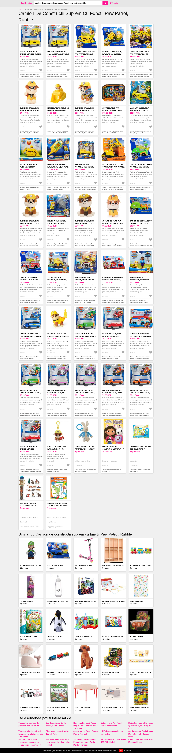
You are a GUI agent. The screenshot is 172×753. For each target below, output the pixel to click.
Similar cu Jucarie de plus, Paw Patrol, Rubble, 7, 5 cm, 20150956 (112, 245)
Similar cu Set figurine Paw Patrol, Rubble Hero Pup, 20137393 (85, 301)
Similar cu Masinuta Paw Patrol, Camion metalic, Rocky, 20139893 (30, 414)
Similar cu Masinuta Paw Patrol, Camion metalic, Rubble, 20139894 (30, 75)
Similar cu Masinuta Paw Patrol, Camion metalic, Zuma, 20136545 (140, 414)
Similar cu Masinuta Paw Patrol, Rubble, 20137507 (29, 188)
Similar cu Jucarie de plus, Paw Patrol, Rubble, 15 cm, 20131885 (84, 245)
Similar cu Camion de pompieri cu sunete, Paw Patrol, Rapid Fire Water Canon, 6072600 (113, 302)
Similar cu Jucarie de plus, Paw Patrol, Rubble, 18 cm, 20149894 (84, 132)
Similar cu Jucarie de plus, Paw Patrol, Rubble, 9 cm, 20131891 (29, 132)
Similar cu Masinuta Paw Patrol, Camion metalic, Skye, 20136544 (84, 414)
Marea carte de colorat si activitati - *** (113, 448)
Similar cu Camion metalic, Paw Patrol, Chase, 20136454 (29, 357)
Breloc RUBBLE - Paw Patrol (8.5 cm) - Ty (56, 448)
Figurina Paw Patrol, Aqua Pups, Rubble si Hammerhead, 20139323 (57, 223)
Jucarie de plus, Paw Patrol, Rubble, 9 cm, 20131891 (29, 110)
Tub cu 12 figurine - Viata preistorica (28, 504)
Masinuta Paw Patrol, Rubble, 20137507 (29, 166)
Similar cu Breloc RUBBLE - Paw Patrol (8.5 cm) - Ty (57, 470)
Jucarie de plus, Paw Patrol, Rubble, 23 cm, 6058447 (30, 223)
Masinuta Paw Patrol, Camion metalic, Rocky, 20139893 (30, 392)
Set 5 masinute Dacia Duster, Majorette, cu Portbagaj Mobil (140, 734)
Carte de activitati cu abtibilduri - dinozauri (57, 504)
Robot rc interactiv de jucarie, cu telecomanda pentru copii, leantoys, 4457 (30, 742)
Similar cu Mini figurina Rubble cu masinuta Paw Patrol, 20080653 (57, 132)
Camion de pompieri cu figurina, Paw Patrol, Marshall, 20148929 (30, 280)
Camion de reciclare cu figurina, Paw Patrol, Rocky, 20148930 (141, 167)
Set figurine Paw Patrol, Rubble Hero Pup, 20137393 (84, 280)
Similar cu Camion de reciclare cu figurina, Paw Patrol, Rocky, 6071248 (141, 245)
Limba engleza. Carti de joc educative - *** (140, 448)
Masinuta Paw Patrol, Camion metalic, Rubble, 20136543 (58, 54)
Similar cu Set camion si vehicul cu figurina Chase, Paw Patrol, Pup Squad (140, 358)
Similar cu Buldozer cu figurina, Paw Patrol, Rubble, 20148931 (86, 75)
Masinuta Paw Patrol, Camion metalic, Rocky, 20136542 (85, 336)
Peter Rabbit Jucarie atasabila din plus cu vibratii (85, 449)
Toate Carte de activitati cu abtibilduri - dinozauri (55, 527)
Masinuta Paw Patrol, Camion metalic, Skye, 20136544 (85, 392)
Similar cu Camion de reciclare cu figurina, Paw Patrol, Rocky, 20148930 (140, 189)
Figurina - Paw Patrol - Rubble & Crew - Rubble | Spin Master (58, 336)
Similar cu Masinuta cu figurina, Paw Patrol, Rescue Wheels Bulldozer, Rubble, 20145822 (141, 76)
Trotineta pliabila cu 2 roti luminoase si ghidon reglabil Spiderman (30, 734)
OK (121, 751)
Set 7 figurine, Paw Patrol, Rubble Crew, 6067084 (112, 110)
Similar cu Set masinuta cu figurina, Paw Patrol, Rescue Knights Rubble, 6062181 (86, 189)
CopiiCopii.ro (26, 3)
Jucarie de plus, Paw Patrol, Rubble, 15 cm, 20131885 (85, 223)
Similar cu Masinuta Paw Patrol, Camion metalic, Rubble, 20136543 (57, 75)
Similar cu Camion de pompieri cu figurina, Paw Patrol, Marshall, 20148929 (30, 302)
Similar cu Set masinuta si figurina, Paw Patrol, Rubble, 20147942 (57, 301)
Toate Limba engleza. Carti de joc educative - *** (140, 470)
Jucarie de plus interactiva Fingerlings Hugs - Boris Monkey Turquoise (84, 742)
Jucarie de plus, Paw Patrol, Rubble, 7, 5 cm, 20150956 (112, 223)
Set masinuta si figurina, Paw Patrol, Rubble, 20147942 (57, 280)
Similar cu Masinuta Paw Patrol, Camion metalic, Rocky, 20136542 (85, 357)
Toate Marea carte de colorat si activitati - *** (111, 470)
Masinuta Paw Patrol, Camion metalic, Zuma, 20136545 (140, 392)
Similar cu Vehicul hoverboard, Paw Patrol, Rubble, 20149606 (113, 75)
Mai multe (127, 751)
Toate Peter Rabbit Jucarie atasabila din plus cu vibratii (85, 470)
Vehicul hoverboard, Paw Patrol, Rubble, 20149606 (112, 54)
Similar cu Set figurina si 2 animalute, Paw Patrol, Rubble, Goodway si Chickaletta (139, 302)
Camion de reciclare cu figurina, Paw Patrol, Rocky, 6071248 (141, 223)
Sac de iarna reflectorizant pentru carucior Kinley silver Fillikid (58, 742)
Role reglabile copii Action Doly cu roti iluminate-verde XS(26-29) (85, 725)
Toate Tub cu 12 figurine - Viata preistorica (29, 527)
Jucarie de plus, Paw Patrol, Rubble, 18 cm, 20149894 (85, 110)
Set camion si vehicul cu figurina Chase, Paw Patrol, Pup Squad (140, 336)
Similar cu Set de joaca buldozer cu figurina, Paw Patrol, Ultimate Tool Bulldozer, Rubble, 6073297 (113, 189)
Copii (20, 9)
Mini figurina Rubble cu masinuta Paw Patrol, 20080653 (58, 110)
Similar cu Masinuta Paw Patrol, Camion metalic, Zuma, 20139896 (112, 414)
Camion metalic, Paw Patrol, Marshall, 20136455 (111, 336)
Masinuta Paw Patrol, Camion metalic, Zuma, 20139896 (112, 392)
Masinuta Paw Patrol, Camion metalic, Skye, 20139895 (57, 392)
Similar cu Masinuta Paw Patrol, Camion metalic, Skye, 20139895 (57, 414)
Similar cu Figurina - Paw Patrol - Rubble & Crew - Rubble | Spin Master (57, 358)
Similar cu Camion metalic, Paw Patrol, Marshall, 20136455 (111, 357)
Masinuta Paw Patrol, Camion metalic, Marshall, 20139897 (29, 449)
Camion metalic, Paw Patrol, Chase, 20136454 (30, 335)
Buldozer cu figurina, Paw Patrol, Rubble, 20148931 (85, 54)
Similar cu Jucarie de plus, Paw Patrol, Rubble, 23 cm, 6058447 (29, 245)
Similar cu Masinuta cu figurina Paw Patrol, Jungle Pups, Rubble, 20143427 (140, 133)
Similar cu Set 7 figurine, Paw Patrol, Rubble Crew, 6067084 (113, 132)
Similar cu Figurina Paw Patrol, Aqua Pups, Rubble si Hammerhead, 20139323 (58, 245)
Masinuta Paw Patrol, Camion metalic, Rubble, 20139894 (31, 54)
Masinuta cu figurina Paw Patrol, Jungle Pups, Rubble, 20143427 (140, 110)
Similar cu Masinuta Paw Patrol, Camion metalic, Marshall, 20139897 (30, 470)
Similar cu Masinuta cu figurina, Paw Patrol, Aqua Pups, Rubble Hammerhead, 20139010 (58, 189)
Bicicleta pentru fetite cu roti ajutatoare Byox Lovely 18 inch (140, 725)
